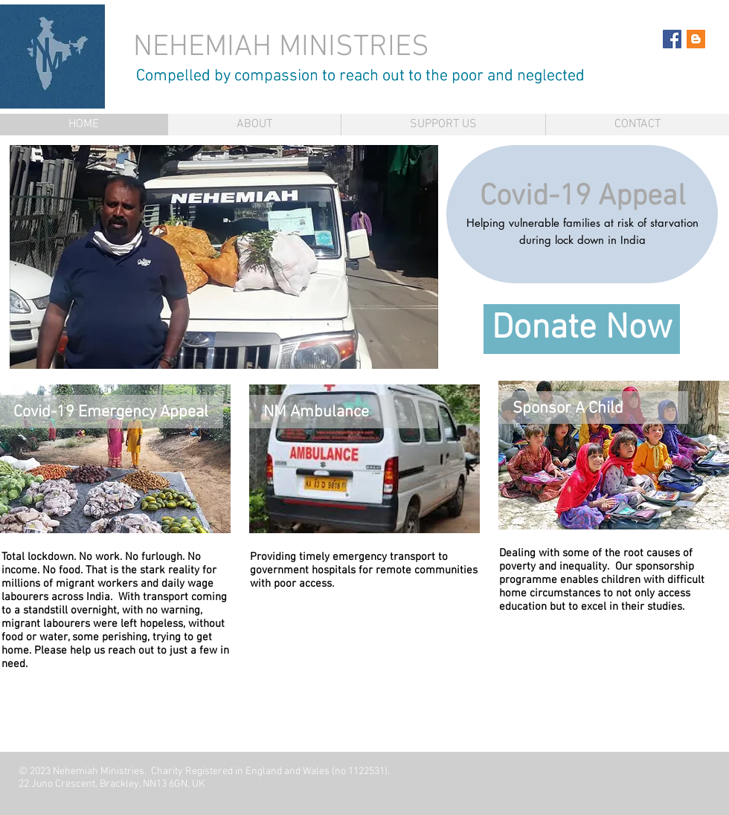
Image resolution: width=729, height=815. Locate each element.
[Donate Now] (582, 329)
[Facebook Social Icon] (672, 39)
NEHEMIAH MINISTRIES (285, 47)
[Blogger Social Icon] (696, 39)
